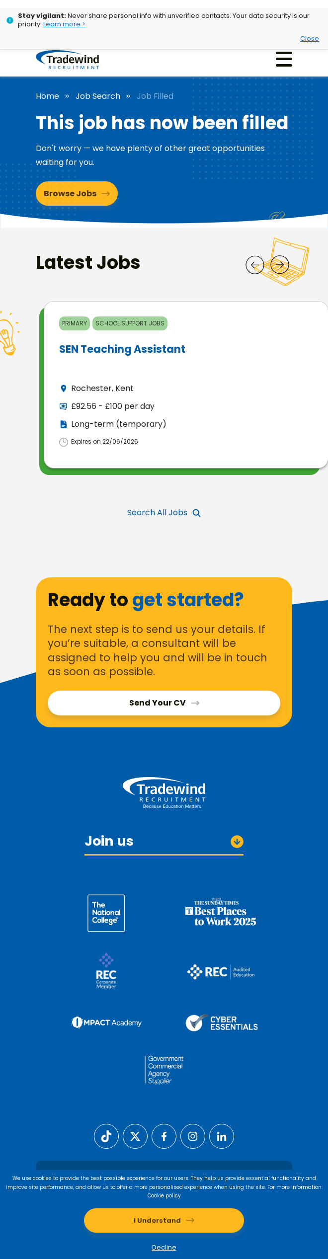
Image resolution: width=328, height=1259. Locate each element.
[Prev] (255, 265)
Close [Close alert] (309, 38)
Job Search (98, 96)
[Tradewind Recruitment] (67, 59)
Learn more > (64, 24)
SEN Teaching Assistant (122, 349)
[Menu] (284, 59)
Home (47, 96)
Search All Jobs (157, 512)
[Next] (279, 265)
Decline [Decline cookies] (164, 1247)
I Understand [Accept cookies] (157, 1220)
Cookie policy (164, 1195)
